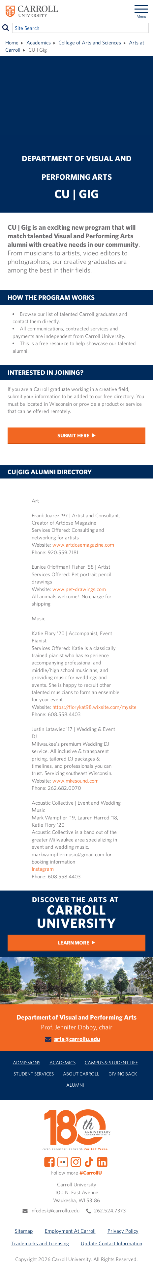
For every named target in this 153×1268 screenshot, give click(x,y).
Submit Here (73, 435)
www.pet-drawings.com (79, 589)
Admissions (26, 1062)
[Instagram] (76, 1161)
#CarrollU (90, 1173)
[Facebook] (49, 1161)
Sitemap (24, 1231)
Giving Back (122, 1073)
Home (11, 42)
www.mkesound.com (76, 781)
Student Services (34, 1073)
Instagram (43, 869)
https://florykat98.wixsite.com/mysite (94, 707)
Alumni (75, 1085)
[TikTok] (89, 1161)
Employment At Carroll (70, 1231)
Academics (38, 42)
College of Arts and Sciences (89, 42)
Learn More (73, 942)
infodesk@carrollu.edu (54, 1210)
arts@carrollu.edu (77, 1038)
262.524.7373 (110, 1210)
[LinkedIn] (102, 1161)
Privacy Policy (122, 1231)
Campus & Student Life (111, 1062)
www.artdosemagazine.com (83, 545)
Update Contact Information (111, 1243)
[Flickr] (62, 1161)
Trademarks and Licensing (40, 1243)
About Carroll (81, 1073)
